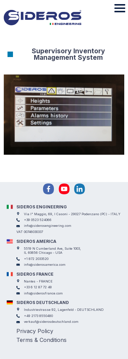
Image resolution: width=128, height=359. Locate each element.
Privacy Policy (34, 331)
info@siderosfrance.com (43, 293)
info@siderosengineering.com (47, 225)
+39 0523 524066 (38, 220)
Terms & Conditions (41, 339)
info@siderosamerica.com (45, 264)
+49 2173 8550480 (38, 316)
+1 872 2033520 (36, 259)
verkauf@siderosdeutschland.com (51, 321)
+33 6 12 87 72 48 (38, 287)
